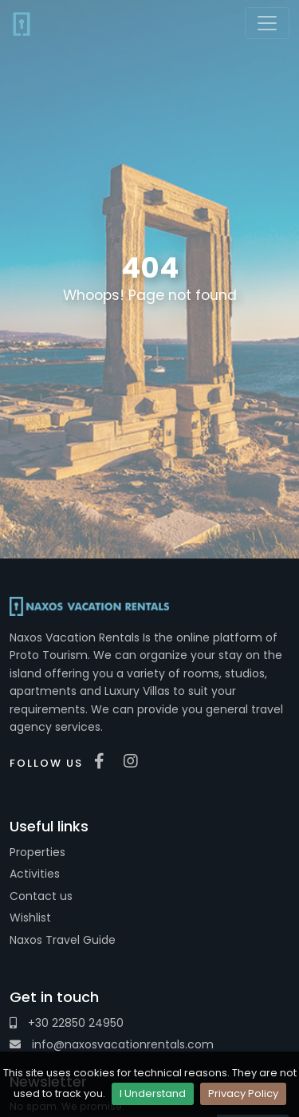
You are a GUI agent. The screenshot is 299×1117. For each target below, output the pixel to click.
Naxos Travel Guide (63, 940)
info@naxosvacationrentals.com (112, 1044)
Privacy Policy (243, 1093)
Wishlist (30, 918)
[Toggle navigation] (267, 23)
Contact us (41, 896)
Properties (37, 852)
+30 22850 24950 (67, 1023)
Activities (35, 874)
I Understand (153, 1093)
